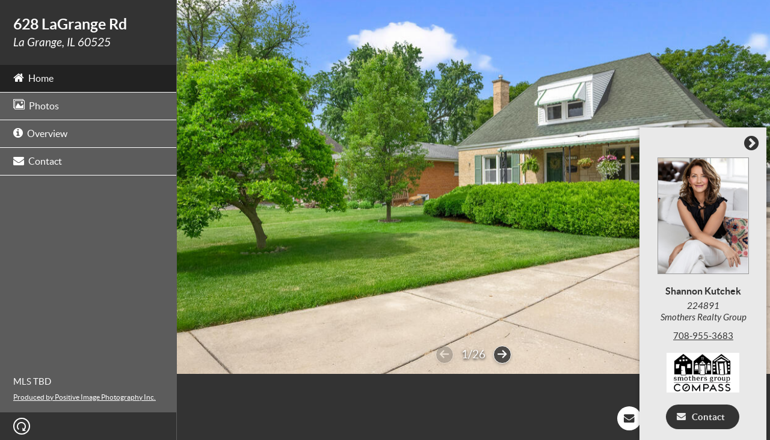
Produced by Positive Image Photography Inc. (84, 397)
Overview (40, 132)
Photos (36, 105)
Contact (37, 160)
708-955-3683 (706, 336)
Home (33, 77)
